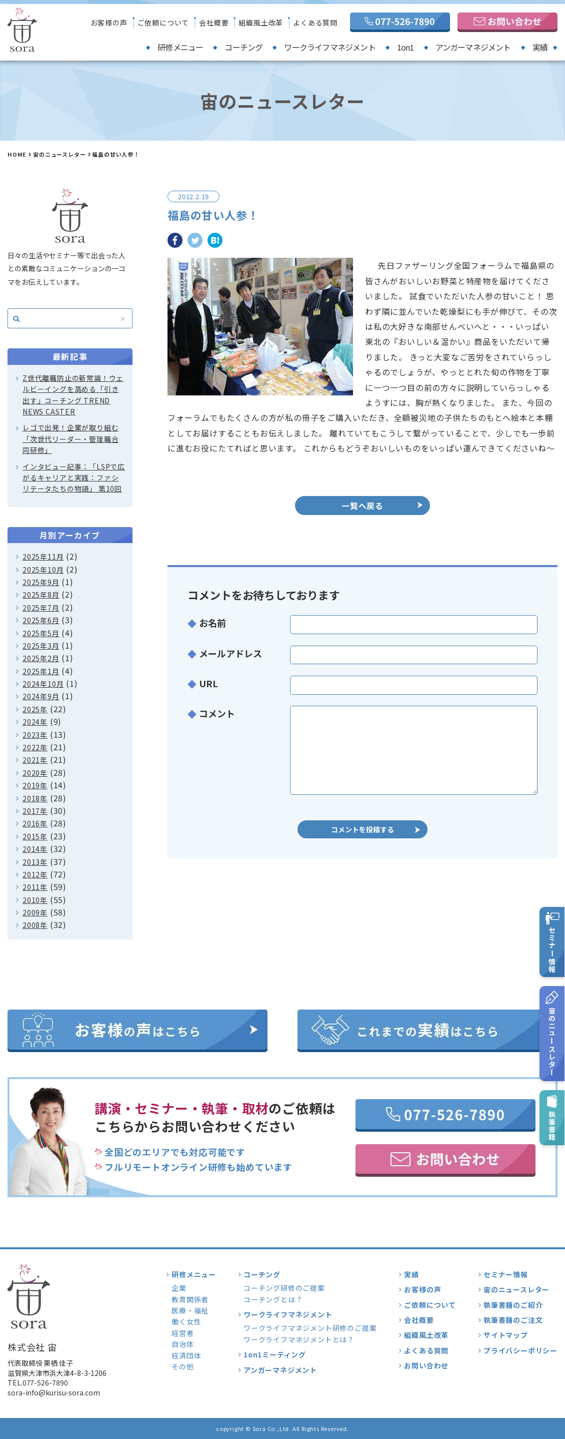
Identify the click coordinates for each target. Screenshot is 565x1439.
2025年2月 (41, 658)
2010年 (35, 900)
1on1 (405, 47)
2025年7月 (41, 608)
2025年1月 (41, 671)
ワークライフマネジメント (329, 47)
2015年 (35, 836)
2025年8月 (41, 595)
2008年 (35, 925)
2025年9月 (41, 582)
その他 (183, 1366)
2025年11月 (43, 557)
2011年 (35, 887)
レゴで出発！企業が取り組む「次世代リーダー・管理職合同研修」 (70, 438)
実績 (540, 47)
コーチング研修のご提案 (284, 1288)
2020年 (35, 773)
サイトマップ (506, 1335)
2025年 (35, 709)
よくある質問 (315, 23)
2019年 (35, 785)
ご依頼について (164, 23)
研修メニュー (180, 47)
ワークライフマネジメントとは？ (299, 1339)
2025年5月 (41, 633)
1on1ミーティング (275, 1354)
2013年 (35, 862)
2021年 (35, 760)
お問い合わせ (426, 1365)
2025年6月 (41, 620)
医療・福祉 (190, 1310)
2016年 (35, 823)
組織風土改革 (260, 23)
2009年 (35, 912)
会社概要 (213, 23)
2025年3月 (41, 646)
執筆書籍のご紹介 (513, 1305)
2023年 (35, 735)
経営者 (183, 1333)
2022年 (35, 747)
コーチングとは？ (273, 1299)
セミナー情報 (506, 1274)
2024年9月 (41, 696)
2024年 (35, 722)
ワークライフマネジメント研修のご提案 (310, 1328)
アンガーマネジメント (473, 47)
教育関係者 (190, 1299)
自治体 (183, 1344)
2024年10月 (43, 684)
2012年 (35, 874)
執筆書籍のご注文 (513, 1320)
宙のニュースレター (59, 154)
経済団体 (186, 1355)
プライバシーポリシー (521, 1350)
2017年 (35, 811)
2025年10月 (43, 570)
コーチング (243, 47)
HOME (17, 154)
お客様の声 (109, 23)
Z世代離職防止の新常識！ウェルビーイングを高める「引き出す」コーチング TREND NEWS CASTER (73, 394)
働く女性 (186, 1321)
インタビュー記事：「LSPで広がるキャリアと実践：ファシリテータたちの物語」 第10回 (73, 477)
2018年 (35, 798)
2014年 (35, 849)
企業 (179, 1288)
